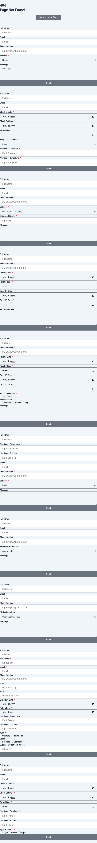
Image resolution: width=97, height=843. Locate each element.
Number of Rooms (8, 820)
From (2, 683)
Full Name (4, 28)
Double (14, 832)
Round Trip (18, 736)
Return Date (5, 708)
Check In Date (6, 112)
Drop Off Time (6, 300)
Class (2, 739)
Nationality (5, 659)
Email (2, 37)
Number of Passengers (10, 444)
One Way (6, 736)
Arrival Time (5, 130)
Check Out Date (7, 121)
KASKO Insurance (8, 394)
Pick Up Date (5, 273)
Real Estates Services (9, 546)
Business (6, 742)
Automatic (6, 403)
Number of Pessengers (10, 716)
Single (5, 832)
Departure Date (7, 700)
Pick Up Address (7, 309)
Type (2, 733)
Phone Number (6, 46)
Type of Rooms (7, 829)
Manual (18, 403)
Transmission (6, 400)
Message (4, 65)
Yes (4, 397)
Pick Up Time (6, 282)
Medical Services (7, 612)
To (1, 692)
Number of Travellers (9, 149)
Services (4, 55)
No (10, 397)
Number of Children (8, 453)
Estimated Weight (8, 216)
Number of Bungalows (10, 158)
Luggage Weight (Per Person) (12, 745)
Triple (23, 832)
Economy (18, 742)
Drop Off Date (6, 291)
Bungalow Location (8, 139)
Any (26, 403)
